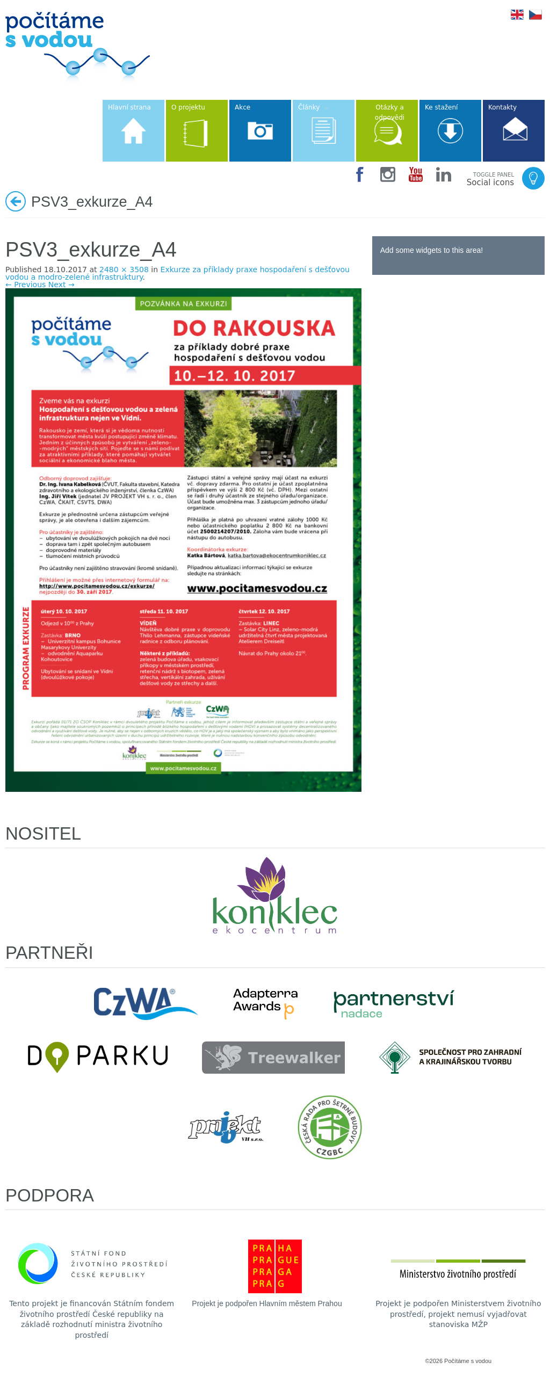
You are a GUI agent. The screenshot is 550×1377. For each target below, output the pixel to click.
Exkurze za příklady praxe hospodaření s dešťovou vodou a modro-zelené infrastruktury (177, 273)
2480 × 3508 (124, 269)
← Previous (25, 284)
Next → (61, 284)
